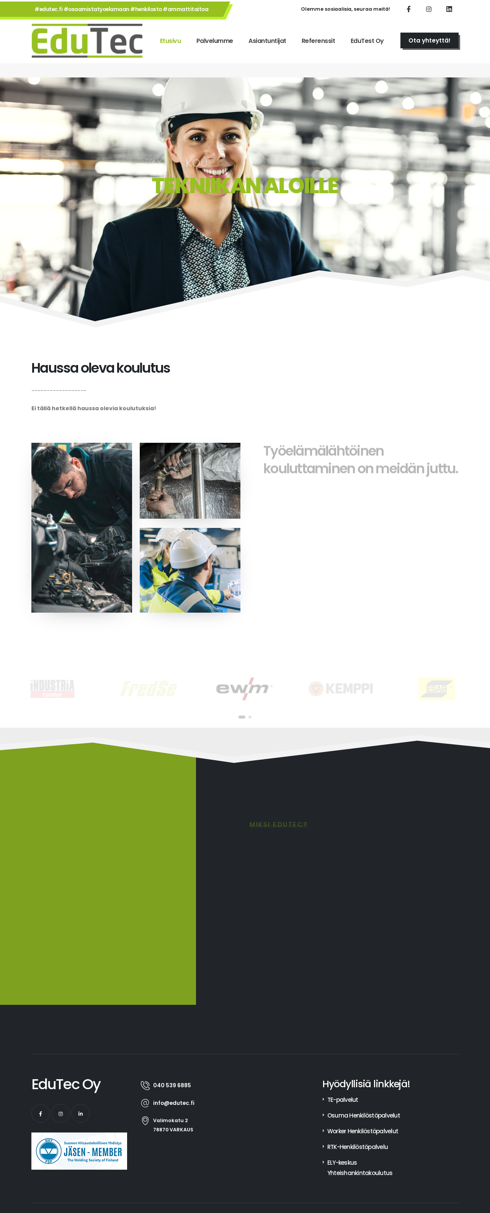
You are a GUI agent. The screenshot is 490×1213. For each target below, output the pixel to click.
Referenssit (318, 40)
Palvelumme (214, 40)
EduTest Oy (367, 40)
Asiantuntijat (267, 40)
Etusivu (170, 40)
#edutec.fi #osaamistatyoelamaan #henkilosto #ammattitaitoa (121, 9)
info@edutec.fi (173, 1103)
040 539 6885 (172, 1085)
